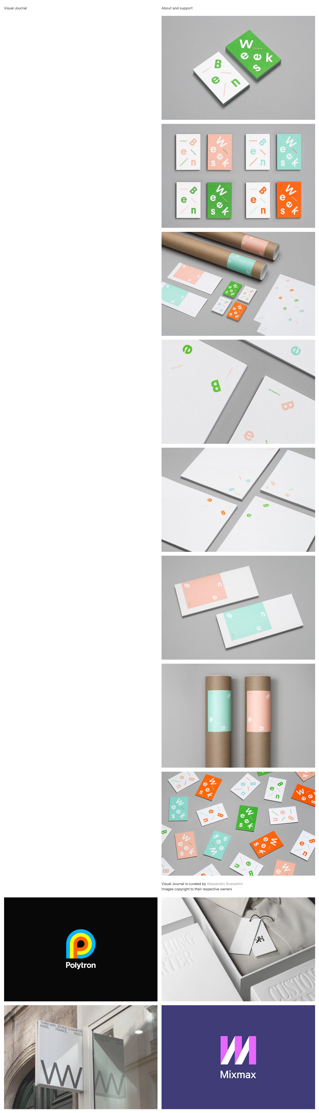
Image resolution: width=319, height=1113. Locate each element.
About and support (177, 8)
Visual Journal (15, 8)
